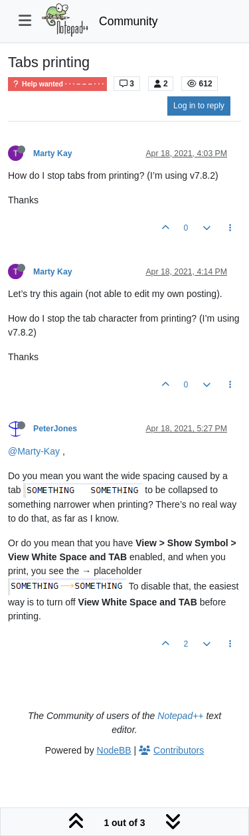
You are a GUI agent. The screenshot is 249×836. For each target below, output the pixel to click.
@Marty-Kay (34, 451)
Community (128, 21)
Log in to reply (198, 105)
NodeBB (114, 750)
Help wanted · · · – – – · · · (57, 84)
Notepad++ (180, 715)
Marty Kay (52, 153)
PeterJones (55, 428)
